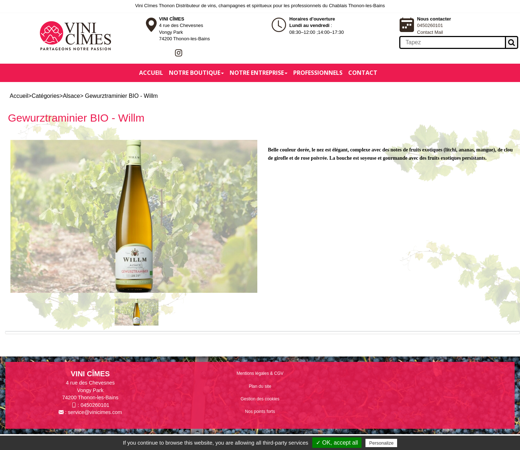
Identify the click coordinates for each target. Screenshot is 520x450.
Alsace (71, 96)
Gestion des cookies (259, 398)
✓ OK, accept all (337, 443)
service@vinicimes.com (95, 412)
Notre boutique (196, 73)
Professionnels (317, 73)
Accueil (151, 73)
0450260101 (430, 25)
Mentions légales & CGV (260, 373)
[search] (452, 42)
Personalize (381, 443)
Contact (362, 73)
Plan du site (260, 386)
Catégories (45, 96)
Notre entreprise (258, 73)
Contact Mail (430, 32)
